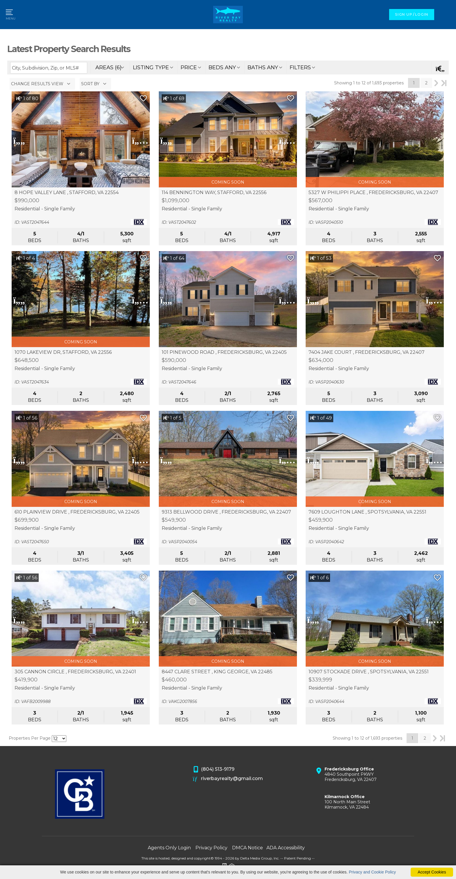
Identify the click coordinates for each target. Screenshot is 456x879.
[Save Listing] (143, 98)
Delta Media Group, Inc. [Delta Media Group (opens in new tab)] (259, 858)
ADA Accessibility (285, 847)
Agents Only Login (169, 847)
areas (108, 67)
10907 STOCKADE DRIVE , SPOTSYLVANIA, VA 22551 (369, 672)
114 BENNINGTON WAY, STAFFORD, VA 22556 (214, 192)
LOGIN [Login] (421, 14)
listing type (151, 67)
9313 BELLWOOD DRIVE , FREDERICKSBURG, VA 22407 (226, 512)
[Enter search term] (48, 68)
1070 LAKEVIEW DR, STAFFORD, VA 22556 (63, 352)
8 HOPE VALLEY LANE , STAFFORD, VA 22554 (67, 192)
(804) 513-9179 (213, 769)
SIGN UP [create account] (403, 14)
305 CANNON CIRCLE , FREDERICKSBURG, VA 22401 (75, 672)
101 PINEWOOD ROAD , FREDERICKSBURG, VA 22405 (224, 352)
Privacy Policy (211, 847)
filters (300, 67)
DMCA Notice (247, 847)
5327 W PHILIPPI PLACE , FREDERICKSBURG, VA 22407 (373, 192)
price (189, 67)
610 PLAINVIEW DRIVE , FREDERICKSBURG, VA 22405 (77, 512)
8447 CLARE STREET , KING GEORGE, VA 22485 (217, 672)
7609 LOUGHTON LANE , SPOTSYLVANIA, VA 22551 (367, 512)
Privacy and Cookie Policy (372, 872)
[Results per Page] (59, 738)
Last (443, 83)
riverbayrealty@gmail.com (228, 779)
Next (436, 83)
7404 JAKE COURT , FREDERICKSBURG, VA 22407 (367, 352)
